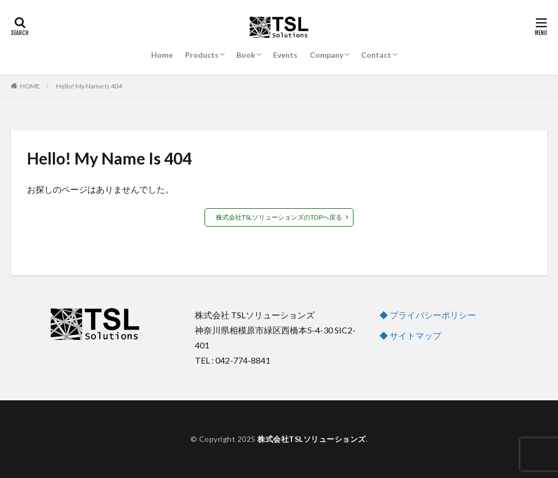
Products (202, 54)
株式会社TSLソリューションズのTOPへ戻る (279, 217)
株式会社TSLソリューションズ (311, 438)
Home (162, 54)
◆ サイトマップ (410, 335)
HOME (30, 86)
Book (245, 54)
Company (326, 54)
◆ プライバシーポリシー (427, 315)
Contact (376, 54)
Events (285, 54)
